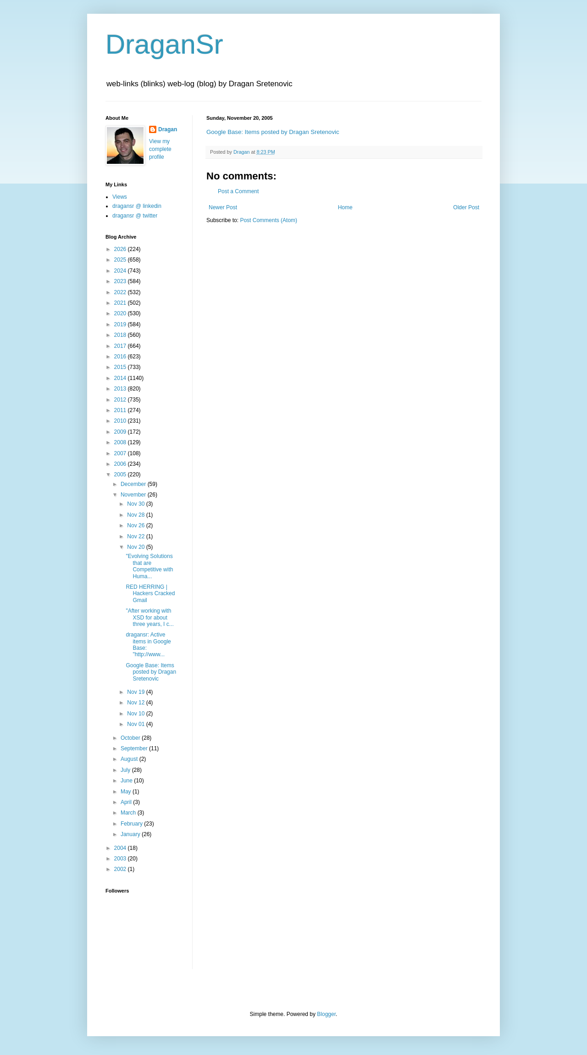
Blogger (326, 1014)
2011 (121, 410)
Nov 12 (136, 702)
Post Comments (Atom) (268, 220)
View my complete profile (160, 149)
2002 (121, 869)
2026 (121, 249)
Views (119, 197)
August (130, 759)
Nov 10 (136, 713)
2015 (121, 367)
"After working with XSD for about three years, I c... (149, 617)
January (131, 834)
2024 (121, 271)
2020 (121, 313)
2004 (121, 848)
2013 (121, 388)
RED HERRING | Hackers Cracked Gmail (150, 593)
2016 (121, 356)
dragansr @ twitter (134, 215)
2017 (121, 346)
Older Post (466, 207)
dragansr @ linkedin (136, 206)
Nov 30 (136, 504)
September (135, 748)
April (127, 802)
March (129, 812)
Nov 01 (136, 724)
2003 (121, 858)
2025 (121, 260)
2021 (121, 303)
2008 (121, 442)
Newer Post (223, 207)
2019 (121, 324)
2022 (121, 292)
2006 (121, 464)
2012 (121, 399)
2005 (121, 474)
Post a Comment (238, 191)
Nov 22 (136, 536)
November (134, 494)
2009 (121, 432)
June (127, 780)
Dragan (167, 129)
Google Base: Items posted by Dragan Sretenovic (272, 131)
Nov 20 (136, 547)
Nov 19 (136, 692)
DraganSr (164, 44)
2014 (121, 378)
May (127, 791)
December (134, 484)
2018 (121, 335)
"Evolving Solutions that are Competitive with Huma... (149, 566)
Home (345, 207)
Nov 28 (136, 515)
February (132, 824)
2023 (121, 281)
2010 (121, 421)
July (126, 770)
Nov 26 (136, 525)
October (131, 738)
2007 (121, 453)
